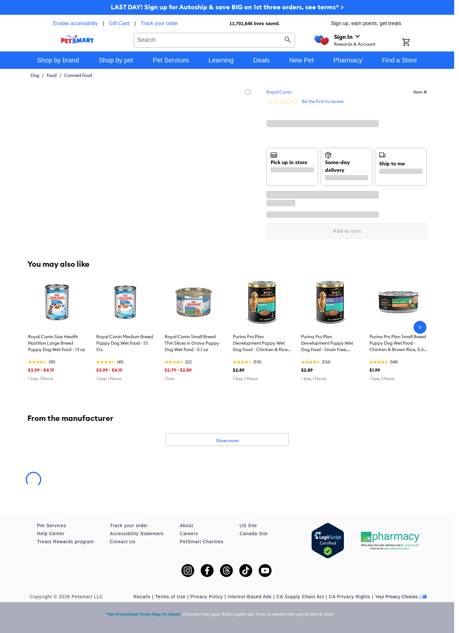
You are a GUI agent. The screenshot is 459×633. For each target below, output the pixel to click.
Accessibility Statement (137, 533)
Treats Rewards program (65, 541)
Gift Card (119, 23)
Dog (35, 75)
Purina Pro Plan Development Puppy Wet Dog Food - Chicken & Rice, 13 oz (261, 343)
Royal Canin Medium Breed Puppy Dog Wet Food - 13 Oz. (124, 343)
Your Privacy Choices (401, 596)
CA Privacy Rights (349, 596)
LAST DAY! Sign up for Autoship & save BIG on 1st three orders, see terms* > (227, 7)
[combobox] (214, 39)
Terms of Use (170, 596)
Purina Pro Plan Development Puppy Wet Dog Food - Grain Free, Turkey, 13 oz (327, 343)
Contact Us (122, 541)
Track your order (159, 23)
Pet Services (51, 525)
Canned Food (78, 75)
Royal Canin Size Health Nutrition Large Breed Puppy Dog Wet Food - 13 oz (56, 343)
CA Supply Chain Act (300, 596)
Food (52, 75)
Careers (189, 533)
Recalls (142, 596)
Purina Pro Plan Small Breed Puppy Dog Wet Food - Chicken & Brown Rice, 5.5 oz (397, 343)
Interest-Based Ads (250, 596)
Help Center (51, 533)
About (186, 525)
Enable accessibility (75, 23)
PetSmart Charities (201, 541)
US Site (248, 525)
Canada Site (254, 533)
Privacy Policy (206, 596)
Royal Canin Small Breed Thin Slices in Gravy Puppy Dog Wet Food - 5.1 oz (192, 343)
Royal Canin (279, 92)
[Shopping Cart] (414, 42)
